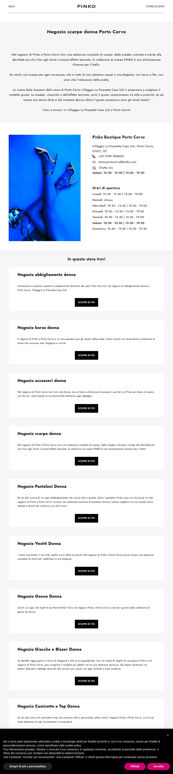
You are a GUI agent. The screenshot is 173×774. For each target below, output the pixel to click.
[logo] (86, 6)
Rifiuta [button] (135, 766)
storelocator (155, 6)
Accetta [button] (158, 766)
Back (12, 6)
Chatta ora (102, 167)
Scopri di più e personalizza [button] (27, 766)
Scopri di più (86, 302)
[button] (168, 735)
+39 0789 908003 (108, 156)
